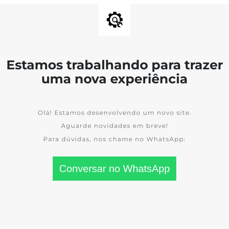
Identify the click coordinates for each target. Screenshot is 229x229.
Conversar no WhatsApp (114, 168)
